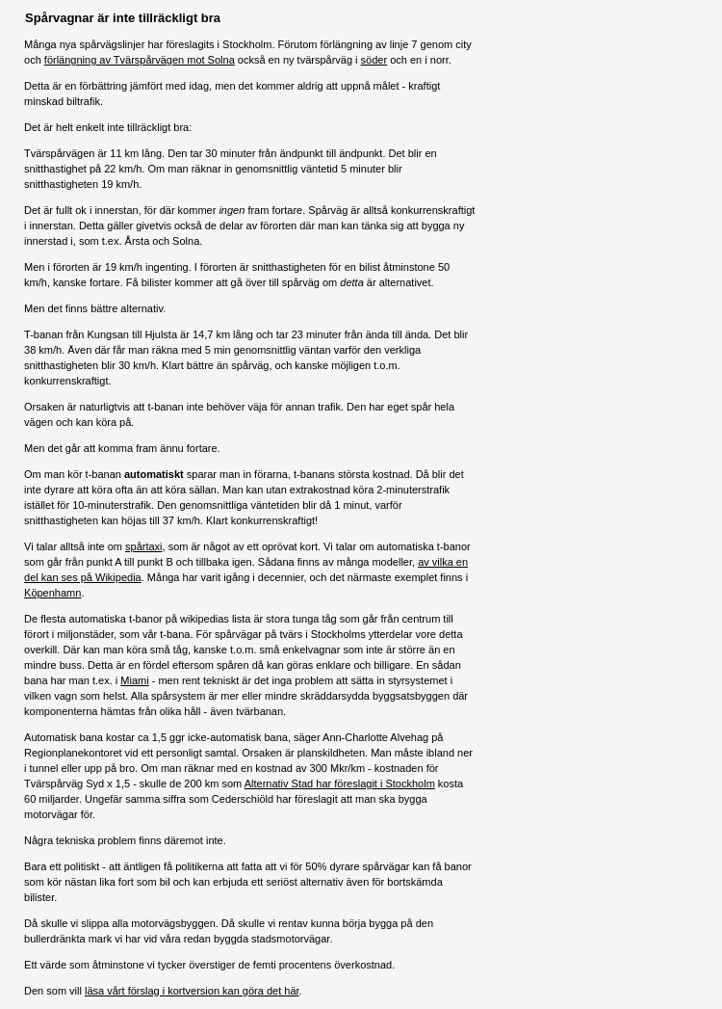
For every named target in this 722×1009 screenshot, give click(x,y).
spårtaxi (144, 546)
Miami (134, 680)
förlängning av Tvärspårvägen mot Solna (139, 60)
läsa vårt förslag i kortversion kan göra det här (192, 990)
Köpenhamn (52, 592)
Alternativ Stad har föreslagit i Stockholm (340, 783)
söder (374, 60)
